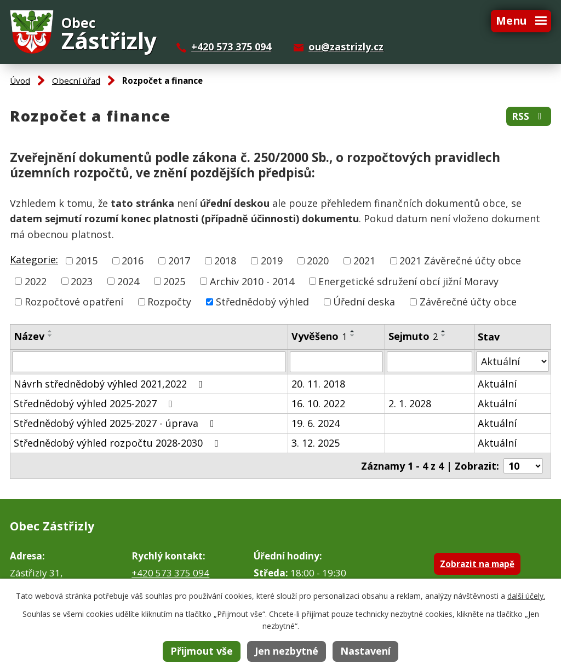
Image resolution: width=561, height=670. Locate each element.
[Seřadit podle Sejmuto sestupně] (444, 335)
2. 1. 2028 (409, 403)
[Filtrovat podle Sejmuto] (429, 361)
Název (29, 336)
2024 (128, 280)
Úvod (20, 80)
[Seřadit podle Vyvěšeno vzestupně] (353, 331)
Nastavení (365, 650)
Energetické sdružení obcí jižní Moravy (408, 280)
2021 (364, 260)
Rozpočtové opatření (74, 301)
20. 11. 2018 (318, 383)
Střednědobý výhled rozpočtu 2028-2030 (118, 442)
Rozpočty (169, 301)
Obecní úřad (76, 80)
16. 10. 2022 (318, 403)
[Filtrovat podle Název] (149, 361)
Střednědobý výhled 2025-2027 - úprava (116, 423)
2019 (272, 260)
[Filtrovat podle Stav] (512, 361)
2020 (318, 260)
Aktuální (497, 383)
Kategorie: (34, 259)
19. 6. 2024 (315, 423)
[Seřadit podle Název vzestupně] (50, 331)
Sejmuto (413, 336)
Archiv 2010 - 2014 (252, 280)
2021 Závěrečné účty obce (460, 260)
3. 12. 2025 (315, 442)
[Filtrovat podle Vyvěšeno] (336, 361)
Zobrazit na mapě (477, 563)
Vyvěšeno (319, 336)
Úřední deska (364, 301)
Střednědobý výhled (262, 301)
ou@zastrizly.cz (345, 46)
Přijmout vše (201, 650)
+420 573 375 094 (231, 46)
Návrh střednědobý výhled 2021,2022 (110, 383)
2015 (87, 260)
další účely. (526, 596)
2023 (82, 280)
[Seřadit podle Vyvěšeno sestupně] (353, 335)
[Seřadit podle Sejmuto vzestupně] (444, 331)
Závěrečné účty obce (468, 301)
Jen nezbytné (286, 650)
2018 (225, 260)
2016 (133, 260)
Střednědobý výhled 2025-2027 (95, 403)
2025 (174, 280)
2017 (179, 260)
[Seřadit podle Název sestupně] (50, 335)
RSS (529, 116)
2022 (36, 280)
